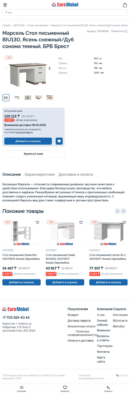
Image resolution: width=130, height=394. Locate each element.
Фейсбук (119, 326)
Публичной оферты (24, 132)
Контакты (103, 351)
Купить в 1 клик (33, 153)
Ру (117, 375)
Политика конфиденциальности (82, 333)
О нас (101, 315)
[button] (117, 211)
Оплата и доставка (80, 340)
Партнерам (104, 346)
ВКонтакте (120, 320)
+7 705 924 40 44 (16, 317)
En (126, 375)
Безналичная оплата (81, 326)
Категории (21, 389)
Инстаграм (120, 315)
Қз (121, 375)
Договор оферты (79, 320)
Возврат (73, 315)
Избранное (65, 389)
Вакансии (103, 330)
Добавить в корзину (28, 141)
